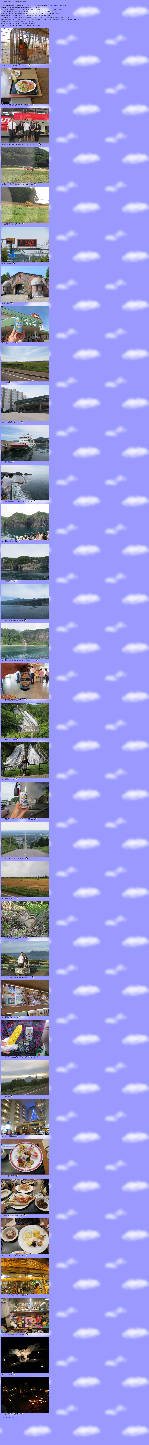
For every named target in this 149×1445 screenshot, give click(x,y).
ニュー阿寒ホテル (55, 5)
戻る (2, 1417)
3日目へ (8, 1417)
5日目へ (15, 1417)
